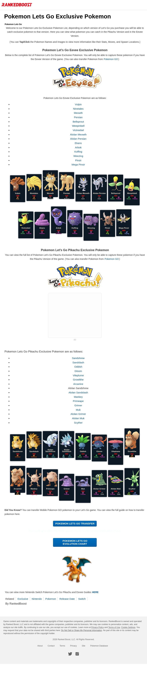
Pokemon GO (115, 59)
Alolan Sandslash (79, 392)
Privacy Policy (97, 627)
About (40, 646)
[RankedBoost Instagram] (77, 654)
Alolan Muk (79, 418)
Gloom (79, 371)
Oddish (79, 366)
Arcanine (79, 383)
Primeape (79, 401)
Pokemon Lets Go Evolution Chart (76, 542)
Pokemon (52, 598)
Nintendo (39, 598)
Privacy (73, 646)
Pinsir (79, 160)
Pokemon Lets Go (15, 24)
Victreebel (79, 130)
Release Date (69, 598)
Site (83, 646)
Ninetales (79, 108)
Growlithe (79, 379)
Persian (79, 117)
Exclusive (25, 598)
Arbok (79, 147)
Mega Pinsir (79, 164)
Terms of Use (114, 627)
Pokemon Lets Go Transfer (75, 523)
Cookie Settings (128, 627)
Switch (84, 598)
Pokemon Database (99, 646)
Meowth (79, 112)
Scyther (79, 422)
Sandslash (79, 362)
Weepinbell (79, 125)
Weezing (79, 156)
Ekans (79, 143)
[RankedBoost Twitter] (70, 654)
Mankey (79, 396)
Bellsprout (79, 121)
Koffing (79, 151)
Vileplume (79, 375)
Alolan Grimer (79, 413)
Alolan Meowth (79, 134)
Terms (62, 646)
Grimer (79, 405)
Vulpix (79, 104)
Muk (79, 409)
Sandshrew (79, 358)
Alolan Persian (79, 138)
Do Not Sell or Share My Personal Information (81, 630)
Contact (51, 646)
